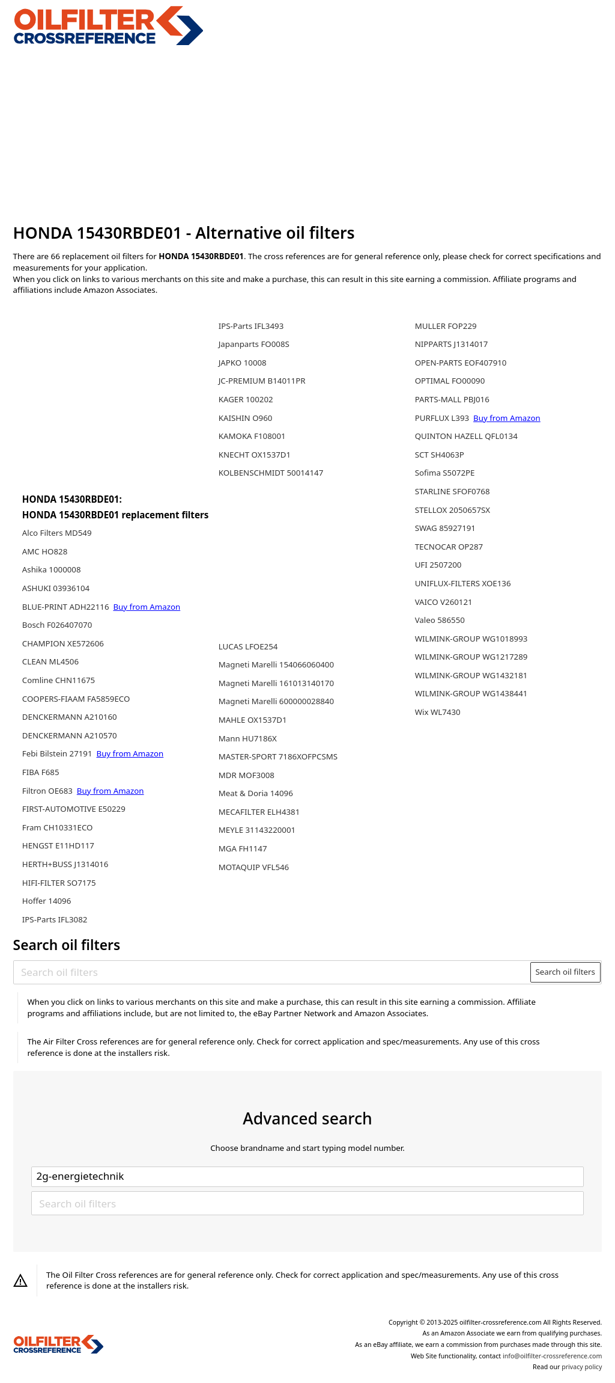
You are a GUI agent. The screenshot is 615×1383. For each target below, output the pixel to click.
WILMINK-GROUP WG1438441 (471, 693)
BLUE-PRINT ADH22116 (66, 606)
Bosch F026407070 (57, 624)
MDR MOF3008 (246, 775)
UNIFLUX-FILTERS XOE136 (463, 583)
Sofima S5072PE (445, 472)
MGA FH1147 (243, 848)
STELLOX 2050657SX (452, 509)
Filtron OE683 (48, 790)
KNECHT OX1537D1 (255, 454)
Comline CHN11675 (58, 680)
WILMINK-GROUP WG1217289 (471, 656)
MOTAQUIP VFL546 (254, 867)
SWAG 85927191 (445, 528)
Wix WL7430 (438, 712)
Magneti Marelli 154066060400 (276, 664)
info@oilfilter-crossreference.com (552, 1356)
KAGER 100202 (246, 399)
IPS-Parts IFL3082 (55, 919)
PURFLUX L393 (443, 417)
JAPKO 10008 (243, 362)
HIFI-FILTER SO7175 (59, 882)
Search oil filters (565, 971)
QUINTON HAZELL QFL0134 (466, 436)
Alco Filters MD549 (57, 532)
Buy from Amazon (146, 606)
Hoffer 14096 (46, 900)
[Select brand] (307, 1177)
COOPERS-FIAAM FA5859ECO (76, 698)
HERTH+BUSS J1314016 (65, 864)
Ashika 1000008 (51, 569)
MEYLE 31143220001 (257, 829)
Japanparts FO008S (254, 344)
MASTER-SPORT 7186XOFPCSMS (278, 756)
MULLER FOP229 (446, 325)
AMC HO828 (44, 551)
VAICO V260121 (444, 601)
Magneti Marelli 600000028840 (276, 701)
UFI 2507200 (438, 564)
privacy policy (582, 1367)
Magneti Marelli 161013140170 (276, 683)
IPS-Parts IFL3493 (251, 325)
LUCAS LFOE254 (248, 646)
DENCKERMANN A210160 (69, 716)
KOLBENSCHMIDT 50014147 (271, 472)
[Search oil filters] (272, 972)
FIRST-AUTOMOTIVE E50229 (74, 808)
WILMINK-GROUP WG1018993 (471, 638)
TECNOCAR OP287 (449, 546)
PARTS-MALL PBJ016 (452, 399)
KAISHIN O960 (246, 417)
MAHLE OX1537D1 (253, 719)
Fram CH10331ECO (57, 827)
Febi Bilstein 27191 (58, 753)
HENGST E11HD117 (58, 845)
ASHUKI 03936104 (55, 588)
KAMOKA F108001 (252, 436)
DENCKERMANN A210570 (69, 735)
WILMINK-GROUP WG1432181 (471, 675)
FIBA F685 (40, 772)
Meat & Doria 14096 (256, 793)
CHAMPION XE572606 (63, 643)
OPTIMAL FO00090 (450, 380)
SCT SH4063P (439, 454)
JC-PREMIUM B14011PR (262, 380)
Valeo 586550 (440, 620)
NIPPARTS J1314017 (451, 344)
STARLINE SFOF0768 (452, 491)
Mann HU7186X (248, 738)
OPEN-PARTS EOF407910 (461, 362)
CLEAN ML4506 (50, 661)
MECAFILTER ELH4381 (259, 811)
